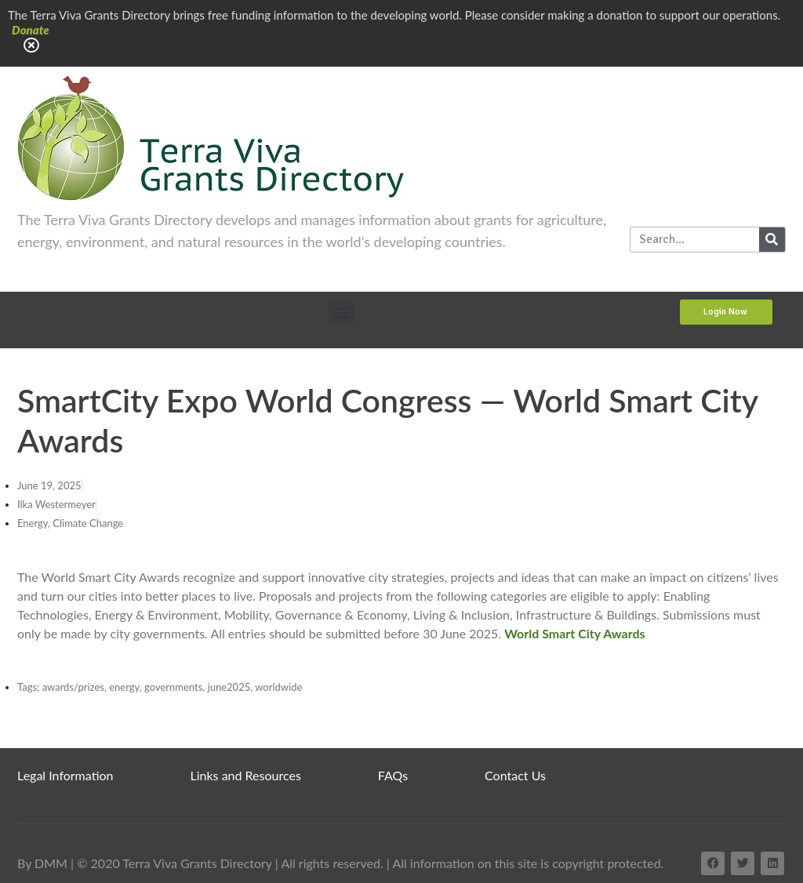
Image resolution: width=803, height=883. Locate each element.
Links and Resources (246, 775)
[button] (341, 312)
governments (173, 687)
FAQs (393, 775)
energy (124, 687)
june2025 (229, 687)
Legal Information (65, 775)
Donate (30, 30)
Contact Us (515, 775)
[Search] (772, 239)
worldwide (278, 687)
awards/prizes (73, 687)
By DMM (42, 863)
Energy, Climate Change (70, 523)
